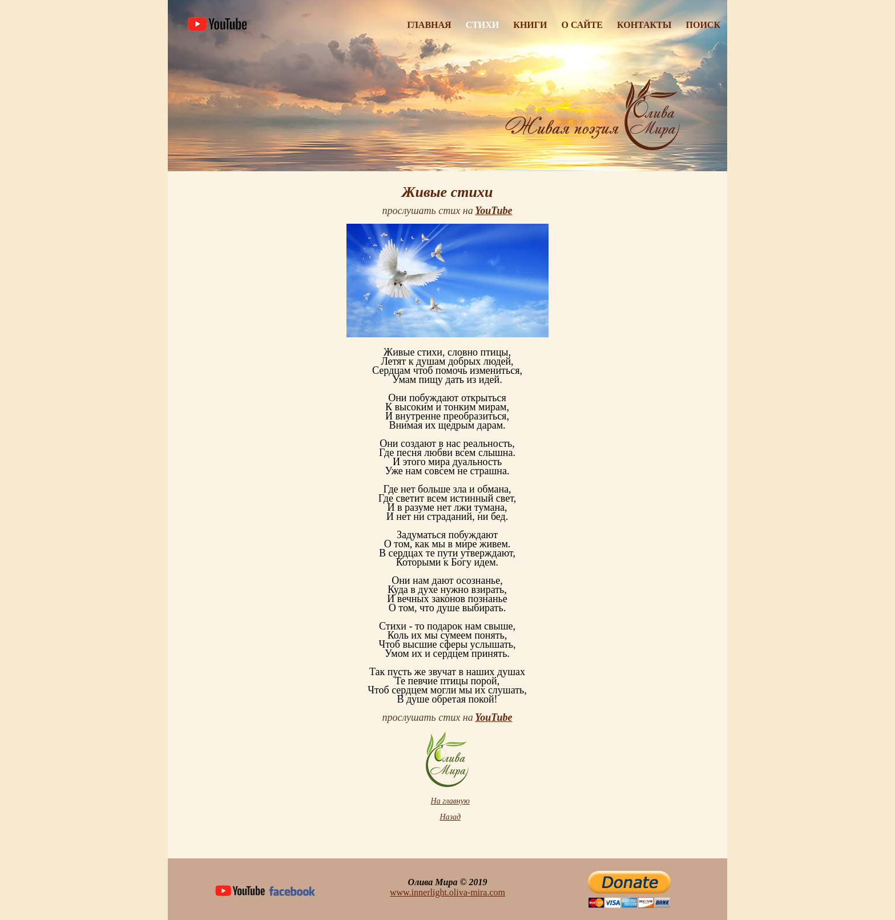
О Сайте (582, 25)
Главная (429, 25)
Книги (530, 25)
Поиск (703, 25)
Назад (450, 817)
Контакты (644, 25)
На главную (450, 801)
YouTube (493, 210)
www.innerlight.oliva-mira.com (447, 892)
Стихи (482, 25)
